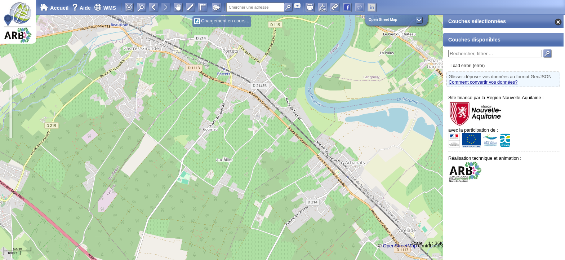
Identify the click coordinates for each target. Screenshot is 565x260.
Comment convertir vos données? (483, 82)
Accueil (54, 8)
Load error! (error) (467, 65)
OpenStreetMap (400, 245)
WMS (105, 8)
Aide (82, 8)
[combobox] (297, 6)
